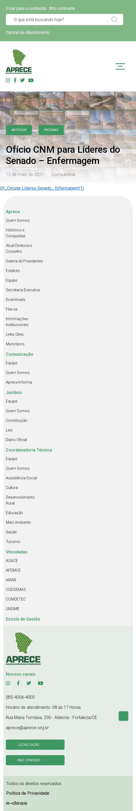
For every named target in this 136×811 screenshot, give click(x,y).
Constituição (16, 420)
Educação (14, 513)
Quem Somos (18, 220)
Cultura (12, 487)
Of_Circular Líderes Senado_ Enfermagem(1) (42, 188)
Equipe (11, 280)
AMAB (11, 580)
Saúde (11, 532)
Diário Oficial (16, 440)
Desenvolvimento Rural (20, 500)
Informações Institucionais (17, 322)
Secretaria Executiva (23, 290)
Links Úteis (15, 334)
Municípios (15, 344)
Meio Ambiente (18, 522)
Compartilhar (64, 174)
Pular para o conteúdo (26, 8)
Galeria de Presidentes (24, 261)
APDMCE (13, 570)
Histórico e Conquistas (15, 233)
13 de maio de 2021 (25, 174)
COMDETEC (16, 599)
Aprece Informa (19, 382)
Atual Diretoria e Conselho (19, 248)
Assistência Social (21, 478)
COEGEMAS (16, 589)
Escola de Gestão (23, 619)
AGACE (12, 560)
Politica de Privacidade (27, 793)
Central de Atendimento (28, 32)
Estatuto (13, 271)
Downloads (15, 299)
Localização (28, 745)
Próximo (51, 130)
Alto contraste (62, 8)
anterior (19, 130)
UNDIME (12, 609)
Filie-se (11, 309)
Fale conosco (29, 760)
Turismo (13, 542)
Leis (9, 430)
